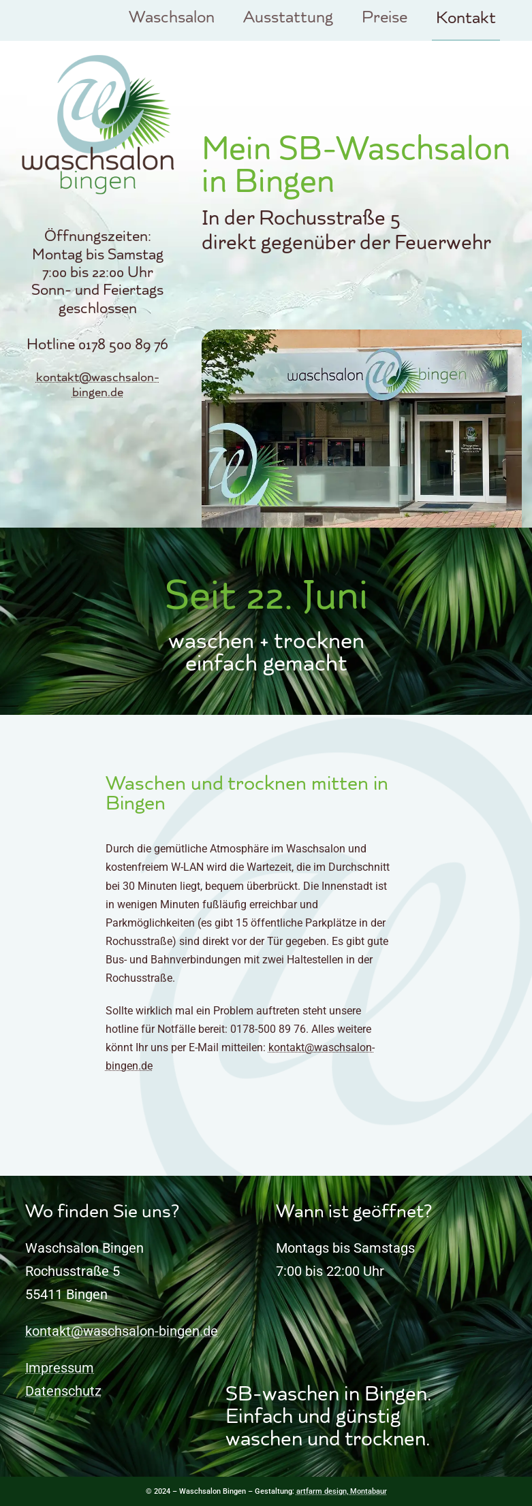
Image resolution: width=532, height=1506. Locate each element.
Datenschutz (63, 1391)
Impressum (59, 1368)
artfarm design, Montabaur (341, 1491)
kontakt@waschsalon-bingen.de (97, 386)
